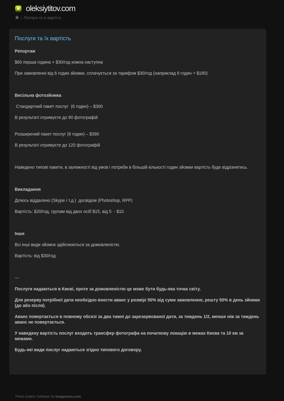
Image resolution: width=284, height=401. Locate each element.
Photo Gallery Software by (48, 396)
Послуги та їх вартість (42, 18)
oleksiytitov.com (50, 8)
